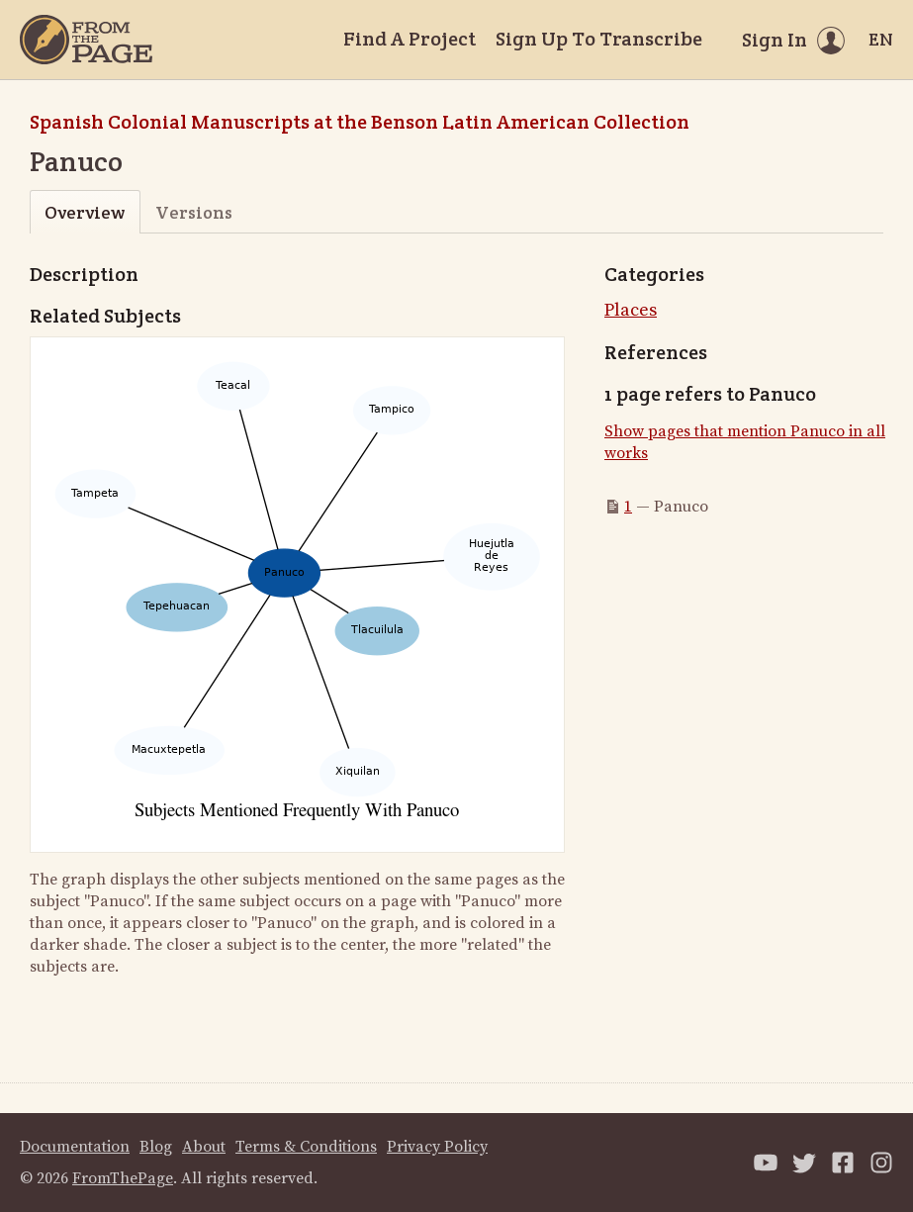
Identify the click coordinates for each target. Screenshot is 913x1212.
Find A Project (409, 38)
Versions (193, 212)
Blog (155, 1147)
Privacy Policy (437, 1147)
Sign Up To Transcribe (599, 38)
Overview (85, 212)
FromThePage (122, 1178)
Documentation (75, 1147)
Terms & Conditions (306, 1147)
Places (630, 310)
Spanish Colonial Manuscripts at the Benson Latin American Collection (359, 122)
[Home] (86, 39)
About (204, 1147)
